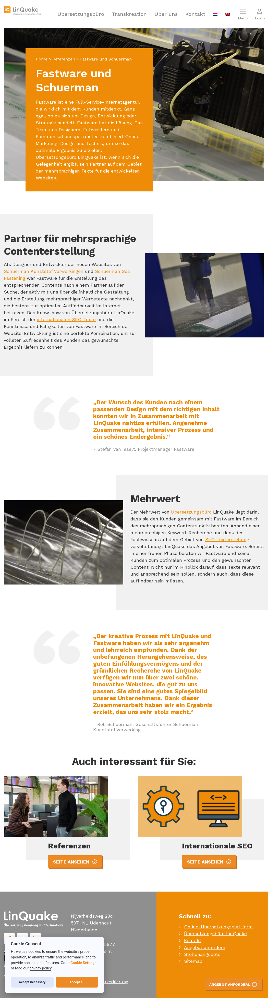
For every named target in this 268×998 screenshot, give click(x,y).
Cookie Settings (83, 963)
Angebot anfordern (204, 947)
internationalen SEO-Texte (66, 319)
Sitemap (193, 961)
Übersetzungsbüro (80, 14)
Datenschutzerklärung (106, 981)
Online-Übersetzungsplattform (218, 926)
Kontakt (195, 14)
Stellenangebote (202, 954)
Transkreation (129, 14)
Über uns (166, 14)
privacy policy (41, 968)
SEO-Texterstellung (227, 539)
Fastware (46, 102)
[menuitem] (215, 14)
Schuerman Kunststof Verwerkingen (43, 271)
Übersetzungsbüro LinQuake (215, 933)
